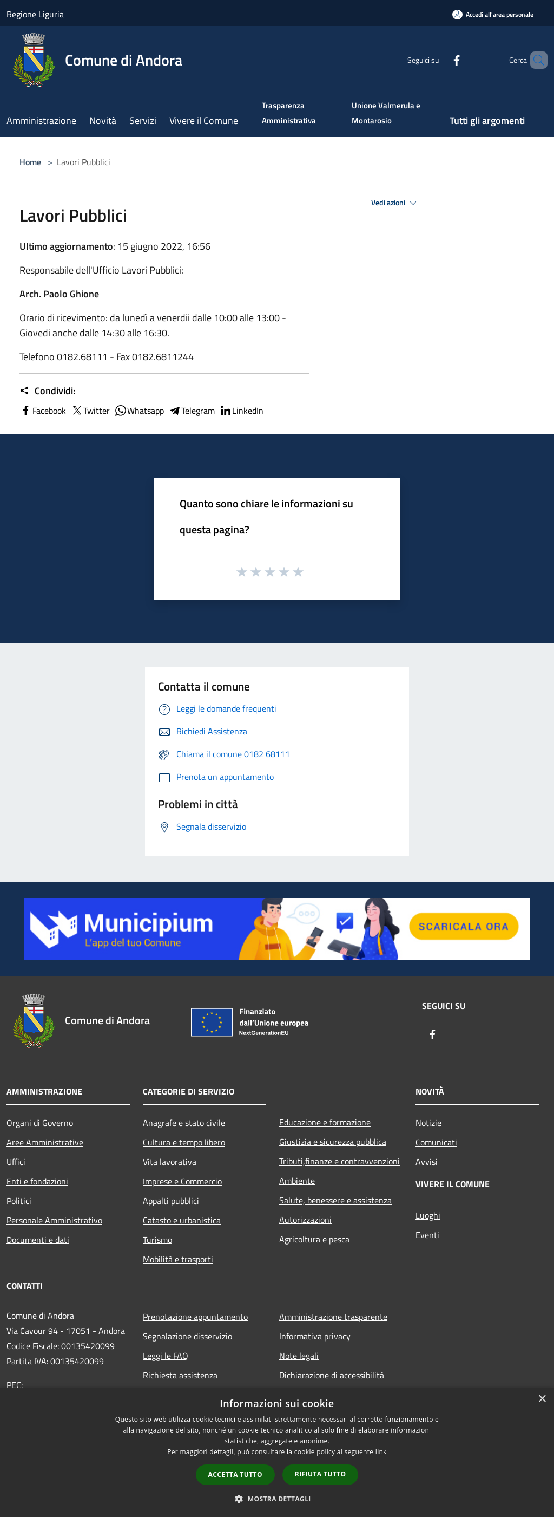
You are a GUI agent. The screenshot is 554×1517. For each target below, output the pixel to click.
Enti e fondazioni (37, 1181)
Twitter (90, 410)
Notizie (428, 1122)
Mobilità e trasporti (178, 1259)
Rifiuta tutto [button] (320, 1474)
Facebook (42, 410)
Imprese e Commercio (182, 1181)
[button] (277, 1498)
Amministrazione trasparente (333, 1316)
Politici (18, 1200)
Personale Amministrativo (54, 1220)
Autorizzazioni (305, 1219)
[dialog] (277, 1452)
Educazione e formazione (325, 1122)
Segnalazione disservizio (187, 1336)
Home (30, 161)
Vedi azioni (395, 203)
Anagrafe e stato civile (184, 1122)
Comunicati (436, 1142)
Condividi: (47, 391)
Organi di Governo (39, 1122)
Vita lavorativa (169, 1161)
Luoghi (428, 1215)
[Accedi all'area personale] (493, 14)
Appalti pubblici (171, 1200)
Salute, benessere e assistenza (335, 1200)
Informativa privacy (315, 1336)
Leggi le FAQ (165, 1355)
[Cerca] (535, 60)
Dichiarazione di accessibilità (331, 1375)
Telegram (191, 410)
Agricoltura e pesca (314, 1239)
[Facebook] (438, 60)
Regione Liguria (35, 14)
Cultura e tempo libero (184, 1142)
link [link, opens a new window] (381, 1451)
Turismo (157, 1239)
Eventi (427, 1234)
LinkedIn (241, 410)
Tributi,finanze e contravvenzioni (339, 1161)
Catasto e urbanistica (182, 1220)
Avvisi (427, 1161)
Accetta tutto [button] (235, 1474)
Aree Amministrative (44, 1142)
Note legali (299, 1355)
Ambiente (297, 1180)
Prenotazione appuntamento (195, 1316)
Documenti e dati (37, 1239)
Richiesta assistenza (180, 1375)
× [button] (542, 1399)
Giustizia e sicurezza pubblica (332, 1141)
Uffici (15, 1161)
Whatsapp (139, 410)
